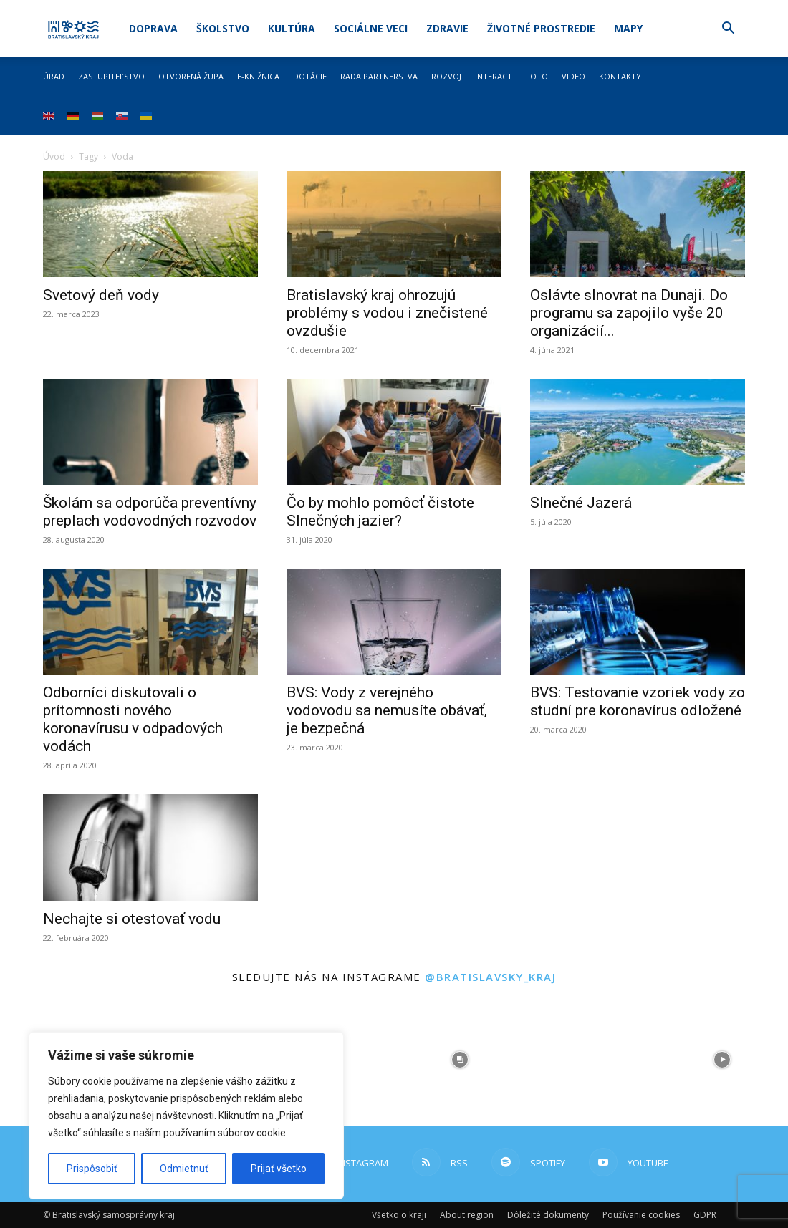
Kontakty (620, 76)
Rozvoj (446, 76)
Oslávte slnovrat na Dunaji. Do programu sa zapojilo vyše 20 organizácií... (629, 312)
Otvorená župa (191, 76)
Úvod (54, 156)
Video (573, 76)
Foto (537, 76)
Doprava (153, 28)
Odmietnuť (184, 1168)
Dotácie (310, 76)
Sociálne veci (371, 28)
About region (467, 1215)
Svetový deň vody (101, 295)
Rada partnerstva (379, 76)
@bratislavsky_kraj (490, 977)
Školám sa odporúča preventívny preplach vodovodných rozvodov (149, 511)
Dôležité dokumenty (548, 1215)
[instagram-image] (459, 1060)
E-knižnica (258, 76)
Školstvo (222, 28)
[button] (728, 30)
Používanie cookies (641, 1215)
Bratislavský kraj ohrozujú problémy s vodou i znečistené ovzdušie (387, 312)
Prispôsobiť (92, 1168)
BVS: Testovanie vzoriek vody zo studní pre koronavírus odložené (637, 701)
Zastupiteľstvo (111, 76)
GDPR (704, 1215)
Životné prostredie (541, 28)
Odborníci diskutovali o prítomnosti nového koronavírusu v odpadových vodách (133, 719)
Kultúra (291, 28)
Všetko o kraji (399, 1215)
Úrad (53, 76)
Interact (493, 76)
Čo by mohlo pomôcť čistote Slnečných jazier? (380, 511)
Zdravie (447, 28)
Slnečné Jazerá (581, 502)
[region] (186, 1115)
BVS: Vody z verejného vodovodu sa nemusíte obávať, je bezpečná (387, 710)
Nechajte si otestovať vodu (132, 918)
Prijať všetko (279, 1168)
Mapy (628, 28)
